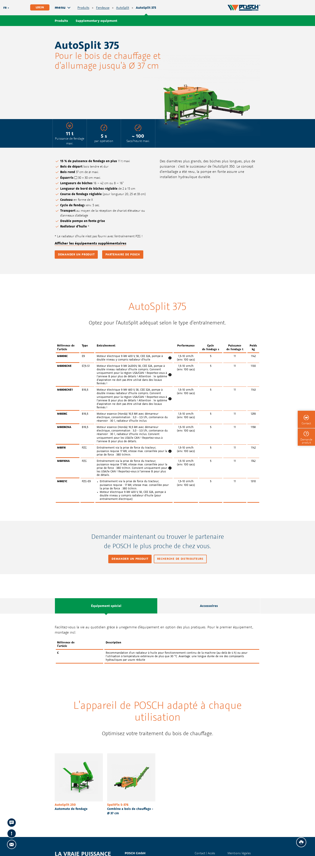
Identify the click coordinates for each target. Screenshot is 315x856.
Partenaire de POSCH (122, 254)
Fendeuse (102, 7)
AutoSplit (122, 7)
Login (40, 7)
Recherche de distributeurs (180, 559)
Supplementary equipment (96, 21)
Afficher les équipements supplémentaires (90, 243)
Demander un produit (76, 254)
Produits (83, 7)
